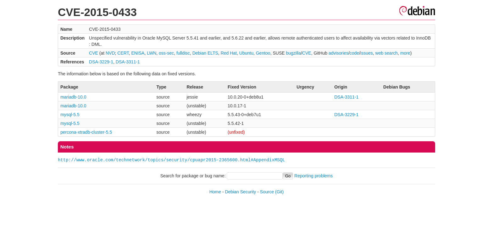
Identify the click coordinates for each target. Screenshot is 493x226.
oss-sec (166, 53)
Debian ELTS (205, 53)
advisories (338, 53)
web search (386, 53)
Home (215, 191)
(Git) (279, 191)
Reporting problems (313, 175)
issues (366, 53)
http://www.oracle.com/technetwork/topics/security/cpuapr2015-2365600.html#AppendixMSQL (171, 160)
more (405, 53)
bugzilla (293, 53)
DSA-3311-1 (128, 61)
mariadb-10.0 (73, 97)
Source (267, 191)
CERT (123, 53)
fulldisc (183, 53)
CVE (93, 53)
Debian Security (240, 191)
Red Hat (229, 53)
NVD (110, 53)
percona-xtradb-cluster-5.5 (86, 132)
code (354, 53)
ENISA (137, 53)
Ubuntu (246, 53)
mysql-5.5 (70, 114)
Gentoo (263, 53)
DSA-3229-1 (101, 61)
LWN (151, 53)
